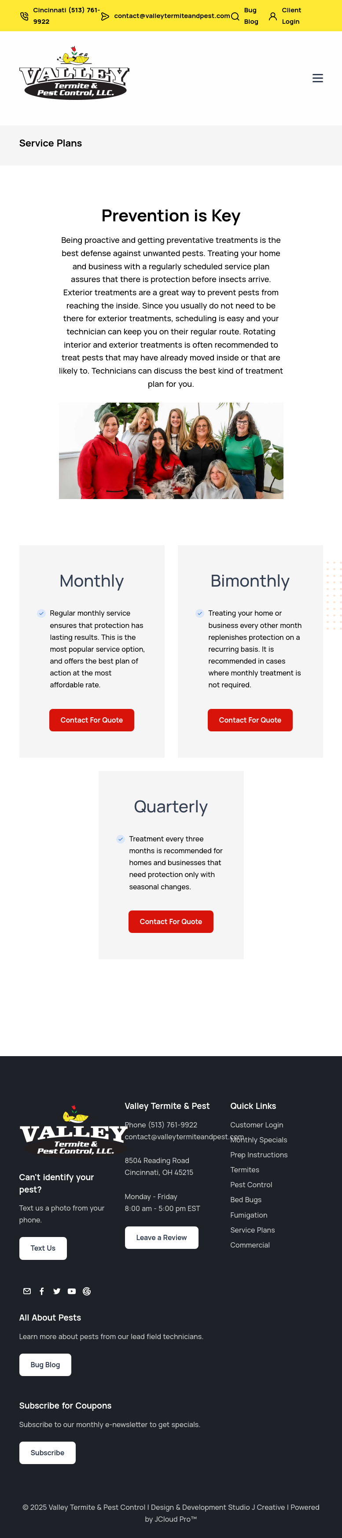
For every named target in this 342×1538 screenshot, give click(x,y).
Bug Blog (251, 15)
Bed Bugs (246, 1199)
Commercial (250, 1245)
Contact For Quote (92, 720)
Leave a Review (161, 1237)
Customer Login (257, 1125)
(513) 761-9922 (172, 1125)
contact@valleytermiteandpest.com (172, 15)
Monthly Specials (259, 1140)
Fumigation (249, 1215)
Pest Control (251, 1184)
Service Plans (253, 1230)
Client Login (292, 15)
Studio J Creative (256, 1507)
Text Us (43, 1248)
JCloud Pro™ (175, 1519)
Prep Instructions (259, 1155)
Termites (245, 1170)
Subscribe (48, 1452)
